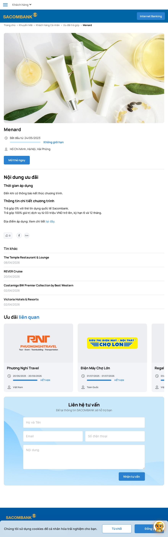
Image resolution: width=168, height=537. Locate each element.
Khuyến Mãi (25, 25)
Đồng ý (149, 529)
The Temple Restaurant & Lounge (26, 257)
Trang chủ (9, 25)
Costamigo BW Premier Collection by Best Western (38, 285)
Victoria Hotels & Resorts (21, 299)
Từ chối (117, 529)
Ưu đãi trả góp (71, 25)
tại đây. (50, 221)
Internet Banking (151, 16)
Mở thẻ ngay (16, 160)
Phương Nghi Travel (23, 368)
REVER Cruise (13, 271)
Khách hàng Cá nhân (48, 25)
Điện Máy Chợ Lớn (95, 368)
